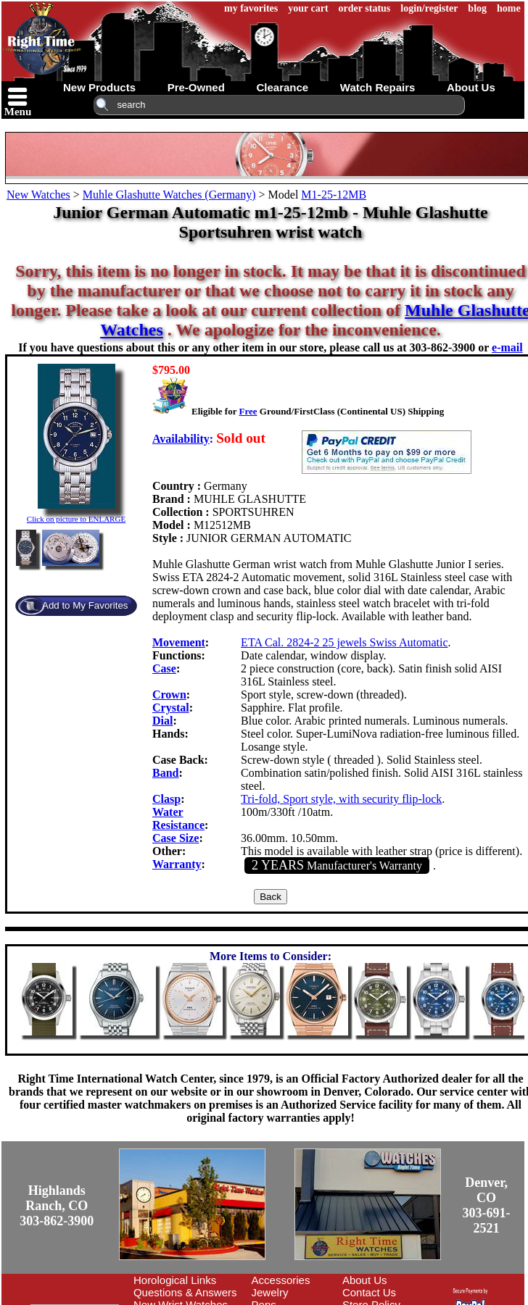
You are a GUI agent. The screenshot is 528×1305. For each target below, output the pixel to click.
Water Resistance (178, 818)
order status (365, 8)
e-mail (507, 347)
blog (477, 8)
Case (164, 668)
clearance (282, 87)
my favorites (251, 8)
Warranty (177, 864)
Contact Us (369, 1292)
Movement (178, 642)
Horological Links (174, 1280)
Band (165, 773)
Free (248, 411)
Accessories (281, 1280)
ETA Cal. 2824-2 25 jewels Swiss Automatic (344, 642)
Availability (181, 439)
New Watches (38, 194)
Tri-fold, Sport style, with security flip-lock (341, 799)
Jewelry (270, 1292)
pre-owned (196, 87)
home (509, 8)
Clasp (166, 799)
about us (471, 87)
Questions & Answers (185, 1292)
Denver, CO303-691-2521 (487, 1205)
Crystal (170, 707)
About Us (364, 1280)
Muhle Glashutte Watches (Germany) (169, 194)
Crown (169, 694)
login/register (429, 8)
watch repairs (378, 87)
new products (99, 87)
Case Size (175, 838)
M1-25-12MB (333, 194)
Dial (162, 720)
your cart (308, 8)
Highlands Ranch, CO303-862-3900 (57, 1205)
